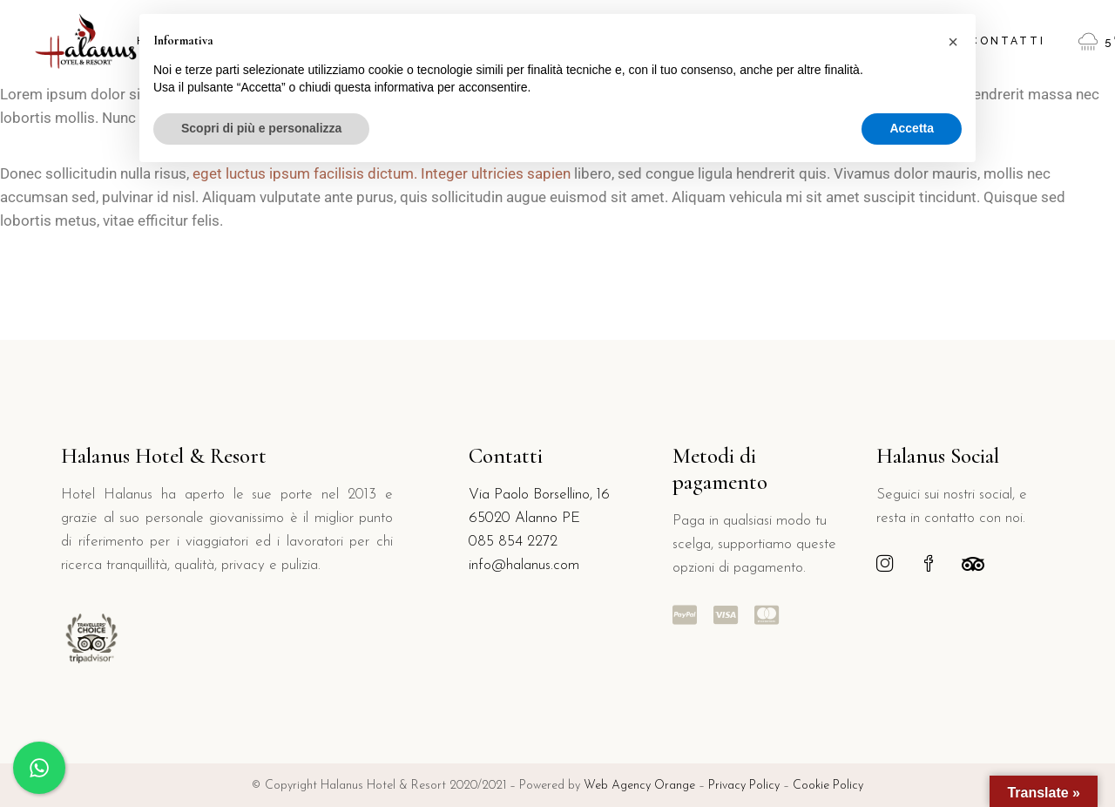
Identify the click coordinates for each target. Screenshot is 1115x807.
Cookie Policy (828, 785)
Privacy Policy (745, 785)
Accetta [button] (911, 128)
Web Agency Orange (639, 785)
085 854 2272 (513, 541)
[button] (953, 42)
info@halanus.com (524, 565)
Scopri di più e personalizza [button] (261, 128)
